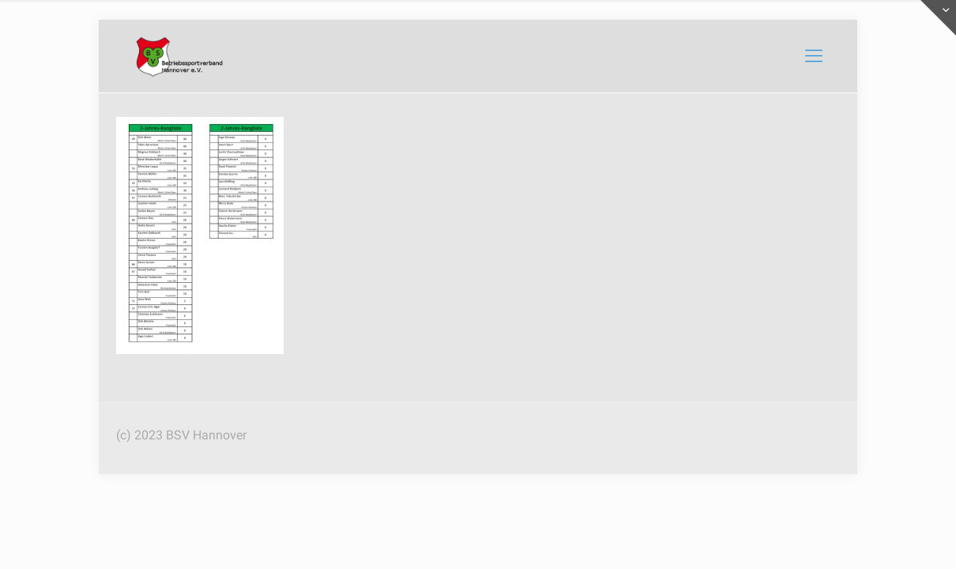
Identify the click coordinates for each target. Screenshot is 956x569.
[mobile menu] (813, 56)
